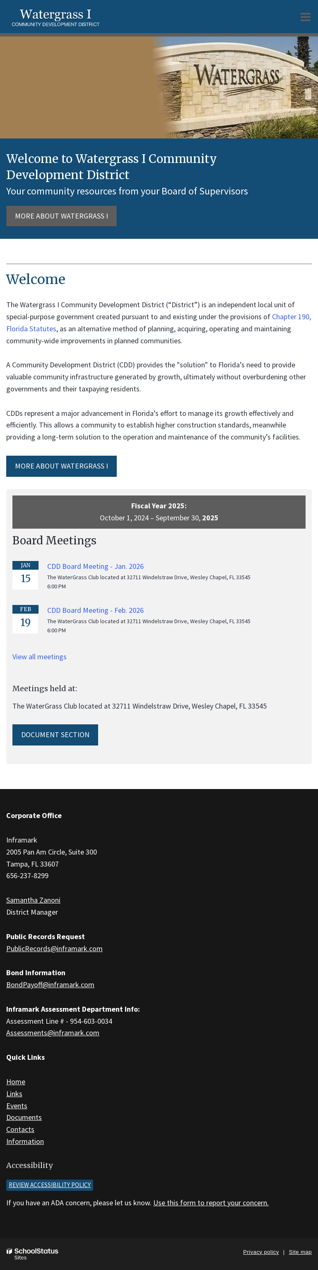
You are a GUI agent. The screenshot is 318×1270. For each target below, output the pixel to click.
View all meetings (39, 656)
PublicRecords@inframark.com (54, 948)
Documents (24, 1117)
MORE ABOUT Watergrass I (61, 466)
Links (14, 1093)
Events (16, 1105)
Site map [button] (300, 1252)
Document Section (55, 734)
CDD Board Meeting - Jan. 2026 (95, 566)
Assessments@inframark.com (52, 1032)
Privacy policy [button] (261, 1252)
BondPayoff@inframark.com (50, 984)
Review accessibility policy (50, 1185)
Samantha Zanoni (33, 900)
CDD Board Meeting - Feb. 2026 (95, 610)
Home (15, 1081)
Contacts (20, 1129)
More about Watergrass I (61, 216)
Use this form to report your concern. (211, 1202)
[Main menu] (305, 16)
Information (25, 1141)
